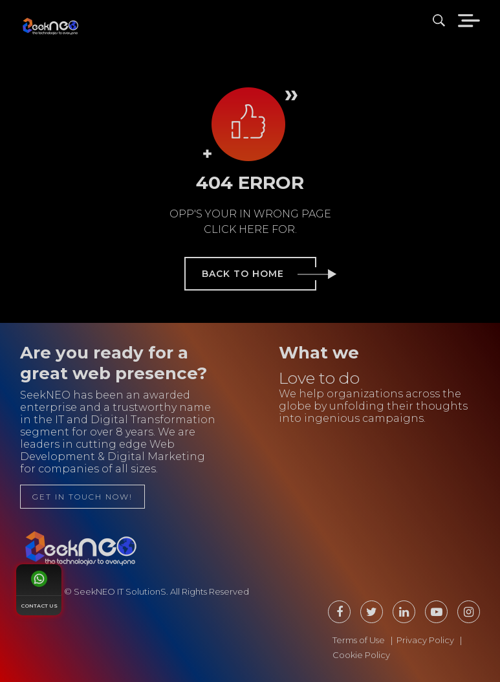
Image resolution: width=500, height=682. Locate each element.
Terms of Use (358, 640)
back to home (259, 274)
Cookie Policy (361, 655)
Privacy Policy (425, 640)
